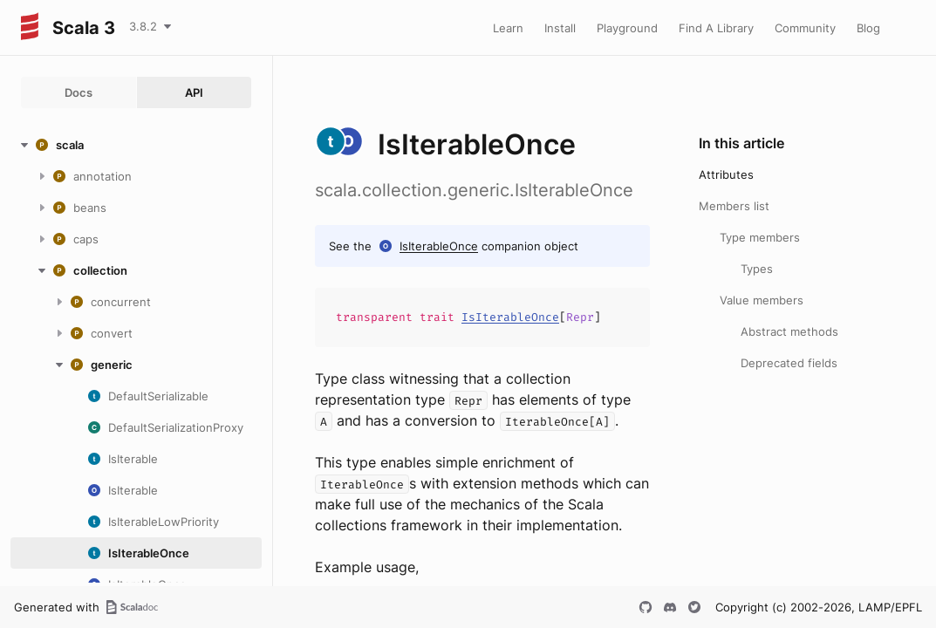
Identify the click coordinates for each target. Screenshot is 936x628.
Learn (508, 28)
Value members (761, 300)
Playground (627, 28)
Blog (868, 28)
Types (757, 269)
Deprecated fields (789, 363)
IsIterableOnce (439, 246)
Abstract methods (789, 331)
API (194, 92)
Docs (78, 92)
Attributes (726, 174)
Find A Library (716, 28)
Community (805, 28)
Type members (760, 237)
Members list (734, 206)
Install (560, 28)
